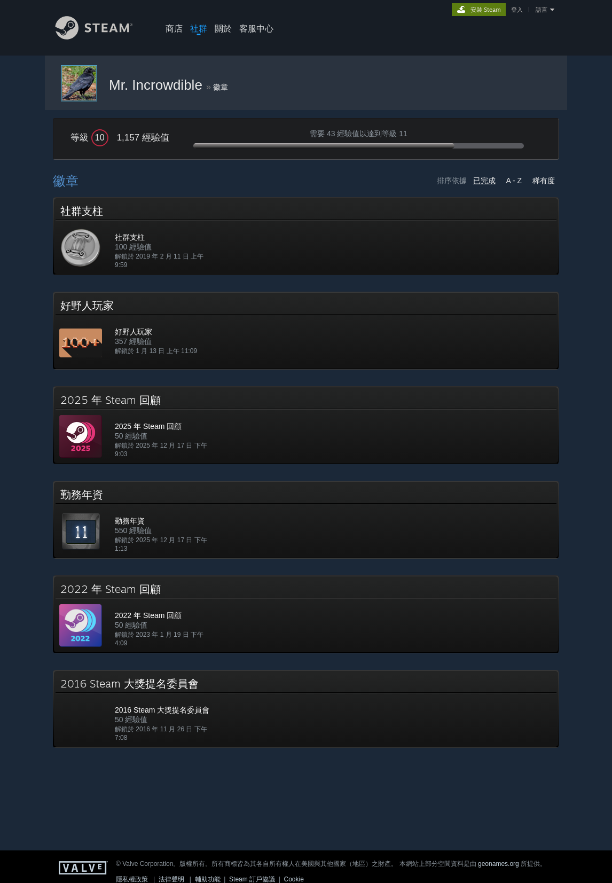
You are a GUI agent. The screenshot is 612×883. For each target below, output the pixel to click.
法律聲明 (171, 879)
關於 (223, 28)
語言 (541, 9)
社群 (198, 28)
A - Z (514, 180)
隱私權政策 (132, 879)
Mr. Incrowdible (157, 85)
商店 (174, 28)
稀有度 (543, 180)
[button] (306, 236)
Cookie (294, 879)
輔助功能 (208, 879)
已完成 (484, 180)
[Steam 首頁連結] (102, 36)
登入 (517, 9)
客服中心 (256, 28)
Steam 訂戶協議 (252, 879)
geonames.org (498, 864)
